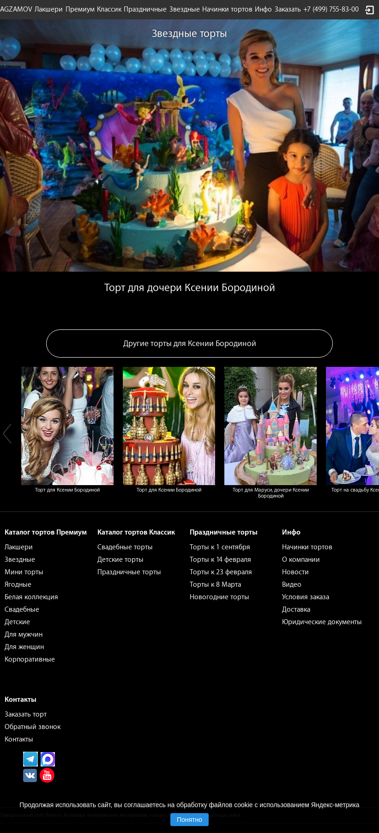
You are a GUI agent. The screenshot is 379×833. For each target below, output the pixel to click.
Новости (295, 572)
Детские (17, 622)
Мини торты (24, 572)
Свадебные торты (125, 547)
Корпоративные (30, 659)
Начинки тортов (227, 9)
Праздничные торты (129, 572)
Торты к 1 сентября (220, 547)
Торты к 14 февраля (220, 560)
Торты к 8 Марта (215, 585)
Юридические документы (322, 622)
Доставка (296, 610)
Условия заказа (305, 597)
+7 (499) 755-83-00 (331, 9)
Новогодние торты (219, 597)
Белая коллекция (31, 597)
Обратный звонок (32, 727)
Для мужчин (23, 634)
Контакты (19, 739)
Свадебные (22, 610)
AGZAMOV (16, 9)
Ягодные (18, 585)
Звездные (184, 9)
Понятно (189, 819)
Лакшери (49, 9)
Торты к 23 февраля (221, 572)
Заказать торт (26, 714)
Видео (291, 585)
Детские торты (120, 560)
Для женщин (24, 647)
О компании (301, 560)
